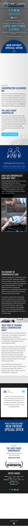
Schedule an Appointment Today (14, 167)
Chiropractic (11, 277)
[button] (9, 134)
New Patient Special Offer (14, 46)
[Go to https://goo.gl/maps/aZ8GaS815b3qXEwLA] (17, 490)
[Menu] (14, 523)
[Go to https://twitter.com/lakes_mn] (12, 10)
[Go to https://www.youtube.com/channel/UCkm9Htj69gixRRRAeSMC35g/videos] (15, 10)
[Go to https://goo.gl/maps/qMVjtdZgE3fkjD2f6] (18, 10)
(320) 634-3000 (14, 14)
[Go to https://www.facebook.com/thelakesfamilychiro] (9, 10)
